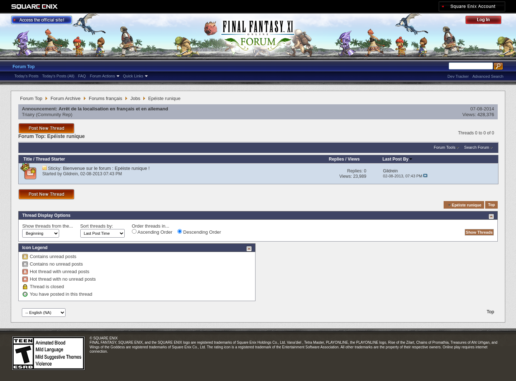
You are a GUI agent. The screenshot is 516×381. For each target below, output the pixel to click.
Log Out (487, 21)
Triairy (28, 114)
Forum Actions (102, 76)
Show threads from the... (47, 226)
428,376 (485, 114)
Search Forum (476, 147)
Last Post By (397, 159)
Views (354, 159)
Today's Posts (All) (58, 76)
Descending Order (199, 232)
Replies (336, 159)
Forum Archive (66, 98)
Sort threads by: (96, 226)
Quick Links (133, 76)
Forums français (105, 98)
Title (27, 159)
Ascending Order (152, 232)
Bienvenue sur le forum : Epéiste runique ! (106, 168)
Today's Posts (26, 76)
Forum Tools (444, 147)
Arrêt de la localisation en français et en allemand (113, 108)
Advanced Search (487, 76)
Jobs (135, 98)
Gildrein (70, 173)
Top (491, 205)
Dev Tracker (458, 76)
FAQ (82, 76)
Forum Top (24, 66)
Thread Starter (50, 159)
